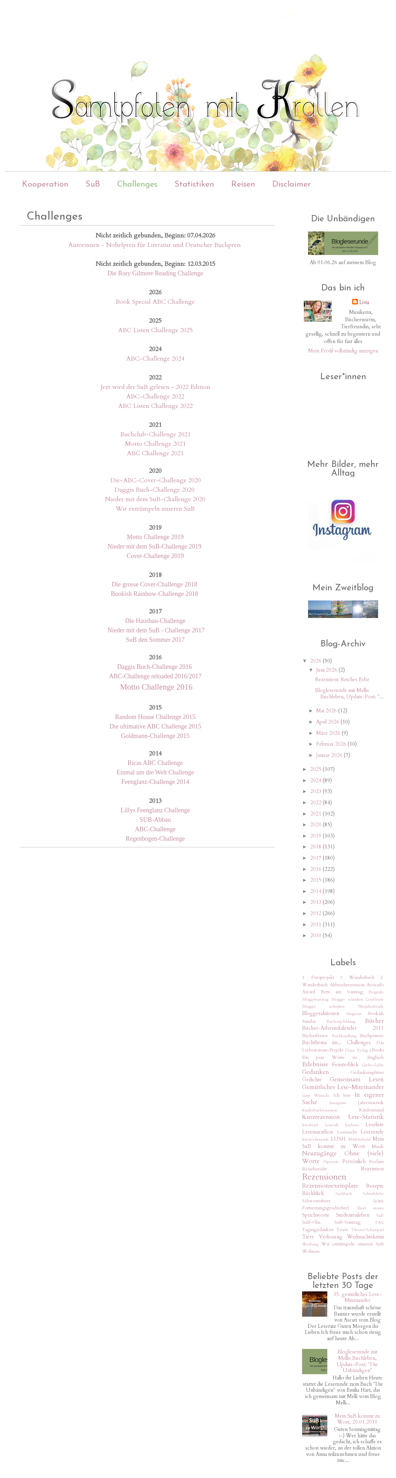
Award (308, 992)
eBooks (376, 1050)
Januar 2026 (330, 755)
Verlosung (330, 1236)
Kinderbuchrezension (319, 1110)
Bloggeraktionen (320, 1013)
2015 (316, 880)
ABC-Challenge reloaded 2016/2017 (155, 676)
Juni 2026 (327, 669)
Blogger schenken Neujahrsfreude (343, 1006)
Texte (342, 1230)
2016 (316, 869)
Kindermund (371, 1110)
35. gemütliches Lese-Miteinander (357, 1297)
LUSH (338, 1138)
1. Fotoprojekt (318, 977)
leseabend (310, 1125)
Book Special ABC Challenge (155, 301)
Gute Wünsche (316, 1095)
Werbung (310, 1244)
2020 (316, 824)
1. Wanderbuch (357, 977)
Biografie (376, 992)
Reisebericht (314, 1169)
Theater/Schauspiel (367, 1229)
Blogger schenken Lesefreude (357, 999)
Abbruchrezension (347, 985)
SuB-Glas (311, 1222)
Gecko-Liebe (373, 1065)
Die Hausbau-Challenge (155, 620)
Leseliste (375, 1124)
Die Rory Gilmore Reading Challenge (155, 273)
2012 (316, 913)
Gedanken (315, 1072)
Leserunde (372, 1131)
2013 (316, 902)
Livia (364, 302)
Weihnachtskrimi (365, 1236)
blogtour (354, 1013)
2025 (316, 769)
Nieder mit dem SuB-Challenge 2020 (155, 499)
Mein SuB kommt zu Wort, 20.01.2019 (357, 1419)
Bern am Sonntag (342, 992)
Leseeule (332, 1125)
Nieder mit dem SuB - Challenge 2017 (155, 630)
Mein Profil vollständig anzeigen (343, 350)
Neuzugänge (319, 1153)
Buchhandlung (344, 1036)
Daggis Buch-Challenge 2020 (154, 489)
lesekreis (352, 1125)
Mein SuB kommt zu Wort (343, 1142)
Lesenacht (347, 1132)
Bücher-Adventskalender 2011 (343, 1028)
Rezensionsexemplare (330, 1186)
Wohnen (311, 1251)
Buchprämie (372, 1036)
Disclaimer (291, 184)
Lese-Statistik (366, 1117)
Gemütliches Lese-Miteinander (343, 1087)
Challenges (137, 184)
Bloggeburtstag (315, 999)
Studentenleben (352, 1214)
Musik (377, 1146)
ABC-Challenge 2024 (155, 358)
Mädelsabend (359, 1139)
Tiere (308, 1236)
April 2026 (328, 721)
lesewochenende (315, 1139)
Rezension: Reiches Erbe (342, 679)
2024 (316, 780)
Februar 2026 (332, 743)
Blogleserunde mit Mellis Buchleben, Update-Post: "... (349, 693)
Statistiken (194, 184)
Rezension (372, 1168)
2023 (316, 791)
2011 (316, 924)
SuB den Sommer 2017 (155, 639)
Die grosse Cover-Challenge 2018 (155, 584)
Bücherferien (315, 1036)
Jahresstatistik (371, 1103)
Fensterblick (345, 1064)
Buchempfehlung (340, 1021)
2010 (316, 935)
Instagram (338, 1103)
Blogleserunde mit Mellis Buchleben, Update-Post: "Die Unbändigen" (357, 1361)
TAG (379, 1222)
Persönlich (354, 1161)
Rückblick (313, 1193)
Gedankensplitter (367, 1072)
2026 (316, 660)
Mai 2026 (327, 710)
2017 (316, 857)
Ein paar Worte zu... (331, 1057)
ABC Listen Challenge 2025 (155, 330)
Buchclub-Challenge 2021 (155, 434)
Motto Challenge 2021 (155, 443)
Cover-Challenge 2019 (155, 555)
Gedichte (312, 1079)
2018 (316, 846)
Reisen (243, 184)
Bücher (374, 1021)
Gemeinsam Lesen (357, 1079)
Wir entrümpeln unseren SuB (155, 508)
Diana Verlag (356, 1050)
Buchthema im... (322, 1042)
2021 (316, 813)
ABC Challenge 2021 (155, 453)
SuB (93, 184)
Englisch (375, 1057)
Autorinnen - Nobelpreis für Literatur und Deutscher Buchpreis (154, 245)
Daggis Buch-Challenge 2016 (155, 666)
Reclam (376, 1161)
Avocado (375, 985)
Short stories (370, 1208)
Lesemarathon (317, 1131)
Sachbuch (343, 1193)
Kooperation (45, 184)
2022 (316, 802)
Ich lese (342, 1095)
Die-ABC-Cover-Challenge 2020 (155, 480)
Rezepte (375, 1185)
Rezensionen (324, 1177)
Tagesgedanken (318, 1230)
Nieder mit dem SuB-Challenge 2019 (155, 546)
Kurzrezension (321, 1117)
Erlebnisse (315, 1064)
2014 (316, 891)
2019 (316, 835)
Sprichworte (315, 1214)
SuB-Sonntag (347, 1222)
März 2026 (329, 733)
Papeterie (331, 1161)
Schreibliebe (373, 1193)
